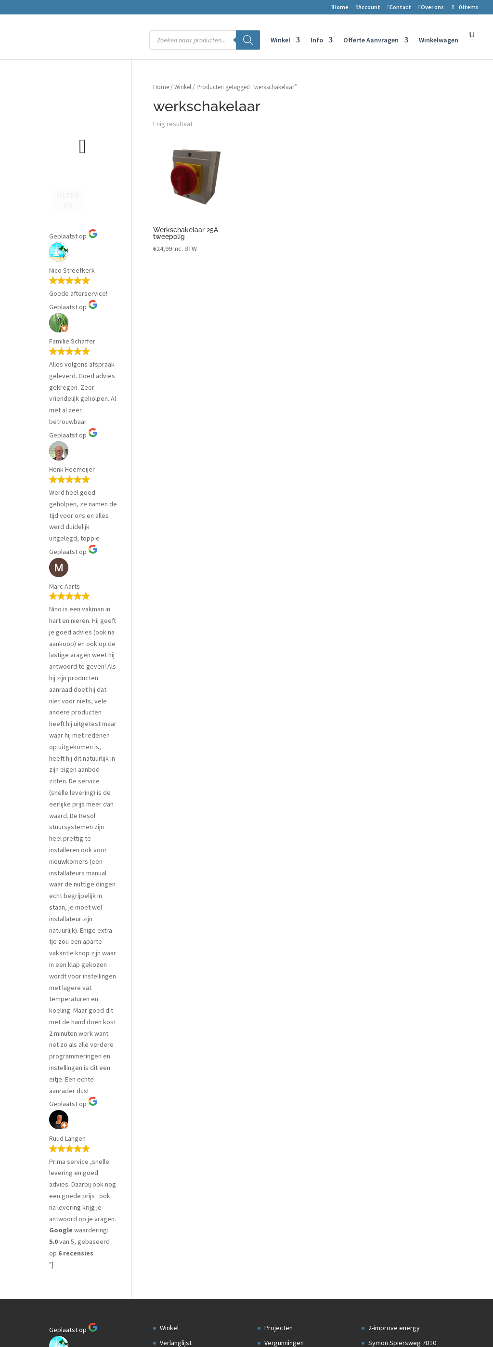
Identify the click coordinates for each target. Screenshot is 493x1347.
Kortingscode (179, 455)
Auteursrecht (179, 411)
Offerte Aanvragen (371, 40)
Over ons (430, 7)
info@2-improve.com (398, 396)
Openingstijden (390, 411)
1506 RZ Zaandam (393, 351)
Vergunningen (284, 336)
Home (340, 7)
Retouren (175, 381)
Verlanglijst (176, 336)
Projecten (278, 321)
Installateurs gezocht (294, 381)
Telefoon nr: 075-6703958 (404, 381)
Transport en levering (190, 440)
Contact (399, 7)
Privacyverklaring (187, 426)
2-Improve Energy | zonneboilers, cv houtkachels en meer (134, 1324)
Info (317, 40)
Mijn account (177, 351)
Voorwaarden (181, 396)
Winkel (280, 40)
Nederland (383, 366)
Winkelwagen (438, 40)
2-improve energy (394, 321)
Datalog (275, 366)
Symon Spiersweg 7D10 (402, 336)
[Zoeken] (248, 40)
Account (368, 7)
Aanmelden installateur (297, 396)
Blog (270, 351)
